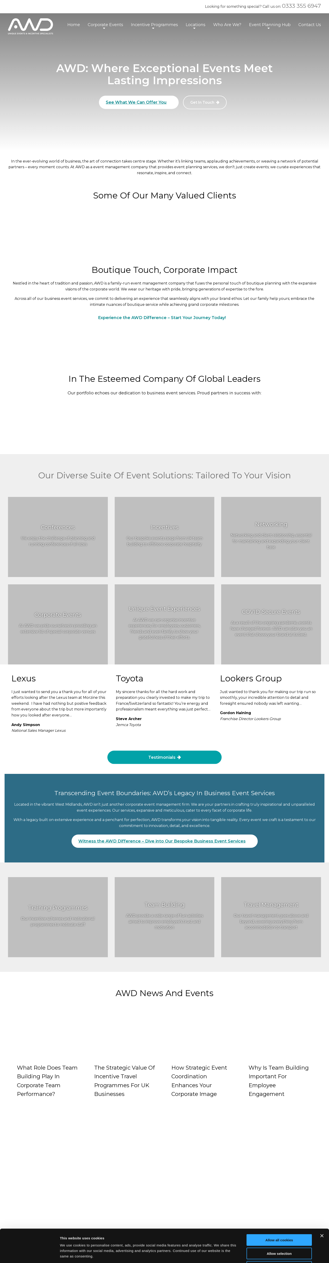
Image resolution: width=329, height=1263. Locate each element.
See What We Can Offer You (136, 102)
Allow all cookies (279, 1207)
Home (73, 24)
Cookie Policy (129, 1150)
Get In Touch (202, 102)
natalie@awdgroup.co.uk (42, 1151)
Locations (195, 24)
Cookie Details (130, 1158)
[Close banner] (322, 1202)
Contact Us (309, 24)
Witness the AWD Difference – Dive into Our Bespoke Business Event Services (162, 841)
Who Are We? (227, 24)
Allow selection (279, 1220)
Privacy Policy (129, 1142)
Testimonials (161, 757)
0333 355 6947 (301, 6)
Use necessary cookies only (279, 1234)
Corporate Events (105, 24)
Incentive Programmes (154, 24)
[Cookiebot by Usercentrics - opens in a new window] (30, 1254)
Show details (239, 1254)
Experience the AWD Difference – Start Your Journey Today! (162, 317)
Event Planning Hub (270, 24)
